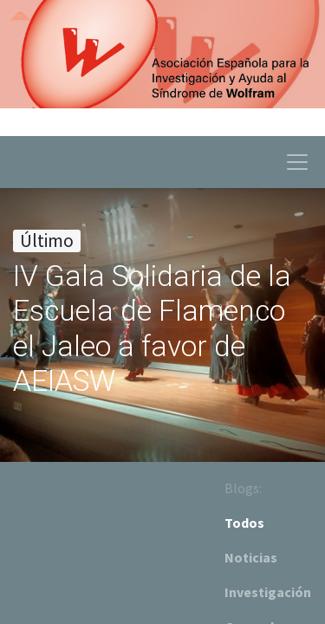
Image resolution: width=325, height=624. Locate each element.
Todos (244, 522)
